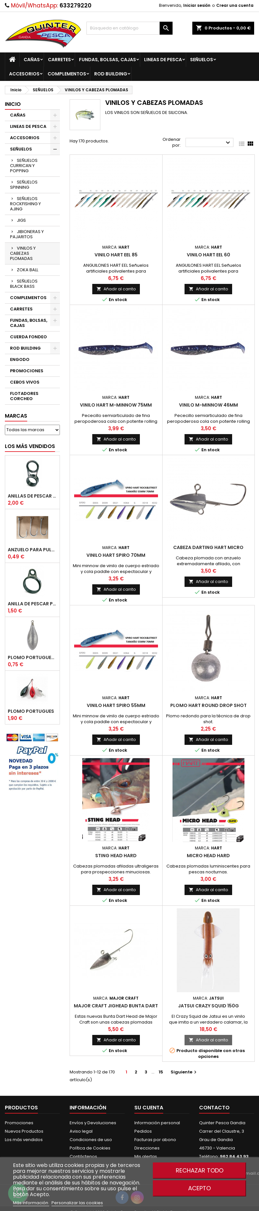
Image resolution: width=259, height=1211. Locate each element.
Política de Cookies (90, 1148)
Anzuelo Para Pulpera (32, 549)
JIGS (21, 220)
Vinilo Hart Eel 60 (208, 255)
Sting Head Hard (116, 855)
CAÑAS (32, 59)
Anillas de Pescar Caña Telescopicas (32, 496)
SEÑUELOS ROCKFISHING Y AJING (25, 204)
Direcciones (147, 1148)
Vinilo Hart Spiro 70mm (115, 555)
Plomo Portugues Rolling (32, 657)
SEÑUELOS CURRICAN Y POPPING (24, 165)
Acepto (199, 1188)
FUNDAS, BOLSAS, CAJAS (107, 59)
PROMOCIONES (26, 371)
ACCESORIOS (24, 74)
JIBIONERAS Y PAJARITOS (27, 234)
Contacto (214, 1107)
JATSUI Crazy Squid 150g (208, 1006)
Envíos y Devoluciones (93, 1123)
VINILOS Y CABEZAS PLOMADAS (23, 253)
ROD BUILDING (110, 74)
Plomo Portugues (31, 711)
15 (161, 1072)
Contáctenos (83, 1156)
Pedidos (143, 1131)
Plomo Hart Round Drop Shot (208, 705)
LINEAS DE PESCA (163, 59)
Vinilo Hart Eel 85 (116, 255)
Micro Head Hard (208, 855)
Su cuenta (148, 1107)
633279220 (75, 5)
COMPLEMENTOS (67, 74)
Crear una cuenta (234, 5)
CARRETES (59, 59)
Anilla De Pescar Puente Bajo (32, 603)
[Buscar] (129, 28)
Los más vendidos (30, 446)
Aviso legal (81, 1131)
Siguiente (184, 1072)
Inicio (13, 104)
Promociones (19, 1123)
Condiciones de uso (91, 1140)
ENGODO (19, 359)
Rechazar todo (199, 1170)
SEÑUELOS (201, 59)
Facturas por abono (155, 1140)
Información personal (157, 1123)
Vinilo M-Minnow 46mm (208, 405)
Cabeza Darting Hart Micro (208, 547)
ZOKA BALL (27, 270)
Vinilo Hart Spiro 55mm (116, 705)
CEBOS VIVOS (24, 382)
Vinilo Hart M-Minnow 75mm (116, 405)
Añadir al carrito (116, 289)
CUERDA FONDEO (28, 337)
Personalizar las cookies (77, 1203)
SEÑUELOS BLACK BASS (24, 283)
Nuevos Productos (24, 1131)
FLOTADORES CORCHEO (24, 396)
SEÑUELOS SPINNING (24, 184)
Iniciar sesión (196, 5)
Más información (31, 1203)
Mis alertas (145, 1156)
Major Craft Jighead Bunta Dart (116, 1006)
